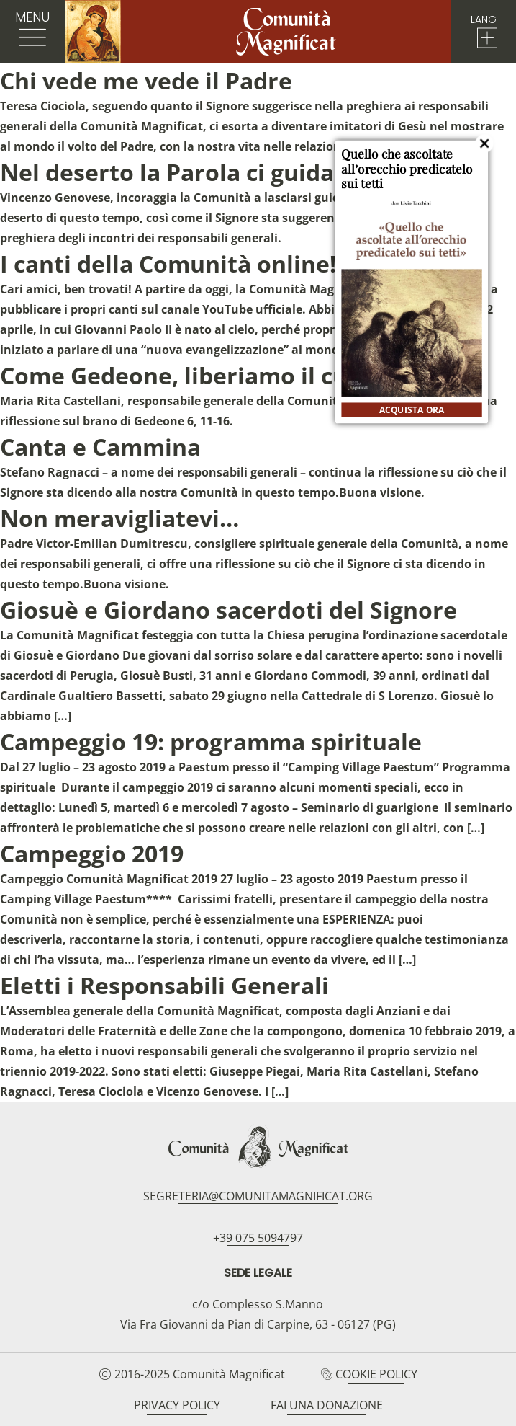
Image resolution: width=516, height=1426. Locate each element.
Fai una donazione (327, 1405)
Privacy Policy (177, 1405)
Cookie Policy (376, 1374)
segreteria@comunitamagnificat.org (258, 1196)
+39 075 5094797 (258, 1238)
